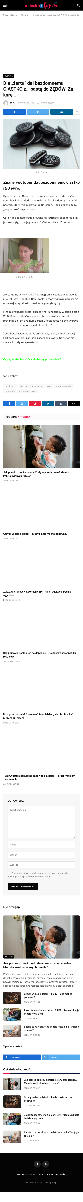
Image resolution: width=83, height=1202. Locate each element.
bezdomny (10, 386)
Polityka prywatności (52, 1174)
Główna (9, 76)
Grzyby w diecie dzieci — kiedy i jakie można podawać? (35, 533)
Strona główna (26, 1174)
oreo (49, 386)
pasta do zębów (63, 386)
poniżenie (10, 391)
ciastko (23, 386)
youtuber (23, 391)
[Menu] (5, 5)
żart (34, 391)
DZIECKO (9, 957)
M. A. (12, 103)
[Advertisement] (41, 44)
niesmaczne (37, 386)
